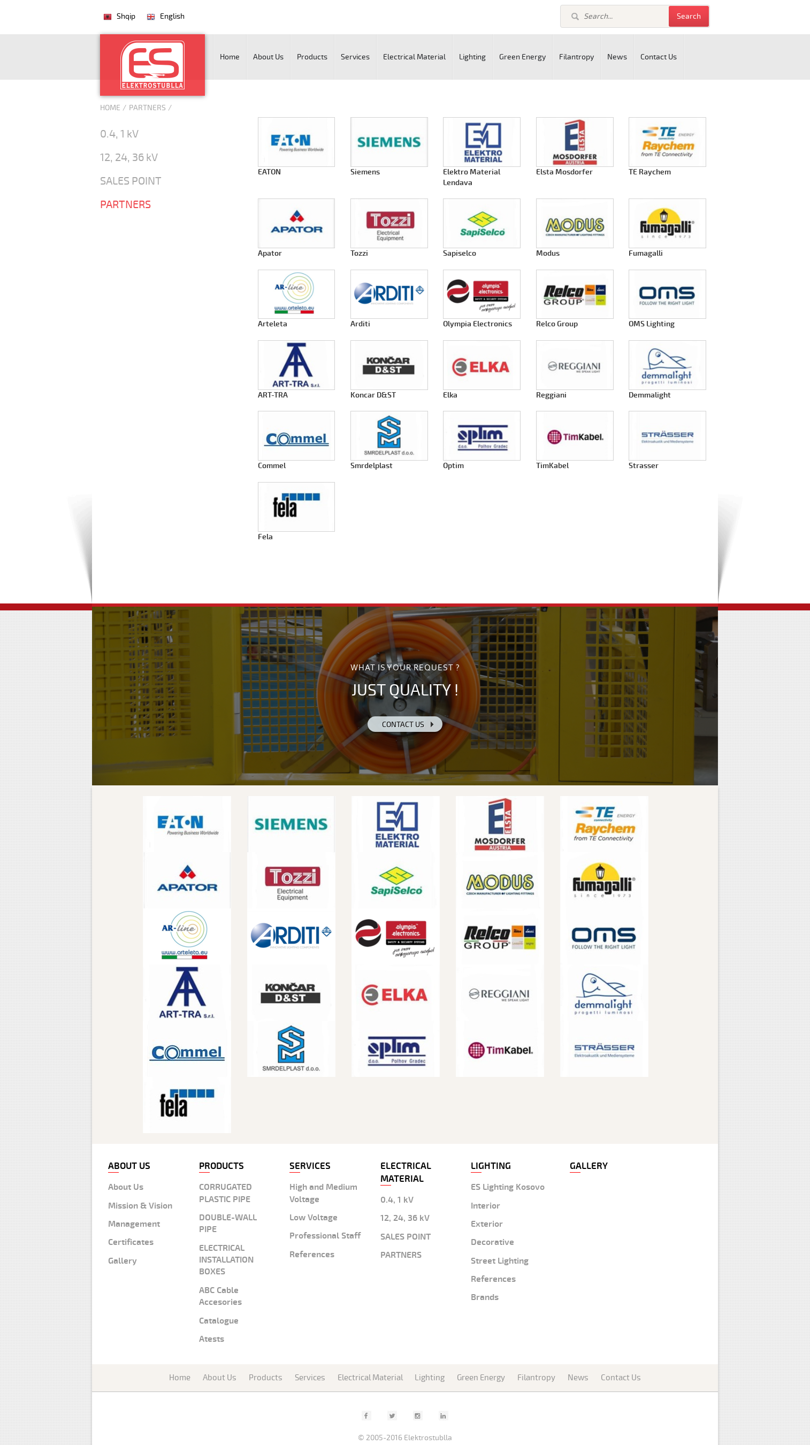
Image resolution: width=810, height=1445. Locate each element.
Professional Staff (325, 1235)
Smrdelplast (371, 465)
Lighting (472, 57)
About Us (268, 57)
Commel (272, 465)
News (617, 57)
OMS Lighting (652, 323)
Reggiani (551, 395)
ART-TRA (273, 395)
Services (355, 57)
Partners (147, 107)
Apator (270, 253)
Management (134, 1224)
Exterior (487, 1224)
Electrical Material (414, 57)
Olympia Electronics (477, 323)
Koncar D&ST (373, 395)
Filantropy (576, 57)
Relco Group (557, 323)
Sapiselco (459, 253)
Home (230, 57)
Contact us (403, 724)
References (311, 1254)
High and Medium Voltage (323, 1193)
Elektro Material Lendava (471, 177)
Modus (548, 253)
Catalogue (219, 1321)
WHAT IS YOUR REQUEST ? (405, 667)
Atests (211, 1339)
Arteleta (272, 323)
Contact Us (658, 57)
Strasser (644, 465)
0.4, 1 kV (119, 134)
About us (129, 1166)
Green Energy (522, 57)
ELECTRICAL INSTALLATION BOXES (226, 1260)
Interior (485, 1206)
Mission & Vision (140, 1206)
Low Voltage (313, 1217)
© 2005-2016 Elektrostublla (405, 1437)
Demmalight (650, 395)
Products (312, 57)
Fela (265, 536)
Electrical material (405, 1172)
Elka (450, 395)
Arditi (360, 323)
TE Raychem (650, 172)
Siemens (365, 172)
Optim (453, 465)
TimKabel (552, 465)
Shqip (126, 16)
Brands (485, 1297)
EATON (269, 172)
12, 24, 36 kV (129, 157)
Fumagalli (646, 253)
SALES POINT (131, 181)
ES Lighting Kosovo (508, 1187)
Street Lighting (500, 1261)
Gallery (122, 1261)
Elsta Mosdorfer (564, 172)
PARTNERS (125, 204)
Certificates (131, 1242)
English (172, 16)
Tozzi (359, 253)
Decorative (492, 1242)
